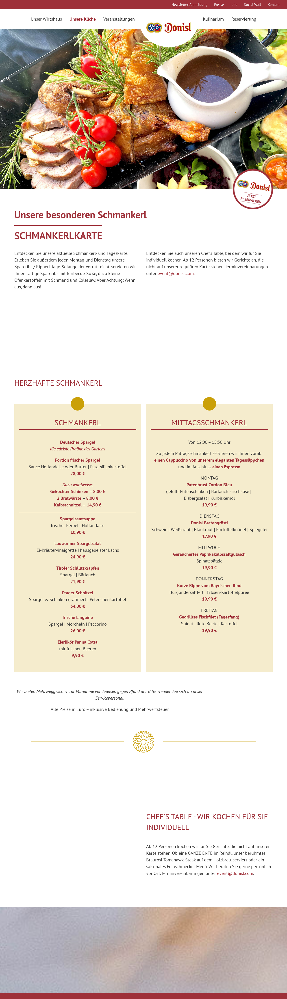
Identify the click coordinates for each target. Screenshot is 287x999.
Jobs (233, 4)
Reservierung (243, 19)
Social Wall (252, 4)
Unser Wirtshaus (46, 19)
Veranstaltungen (119, 19)
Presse (219, 4)
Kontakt (274, 4)
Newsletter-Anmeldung (189, 4)
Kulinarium (213, 19)
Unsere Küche (83, 19)
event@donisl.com (176, 273)
